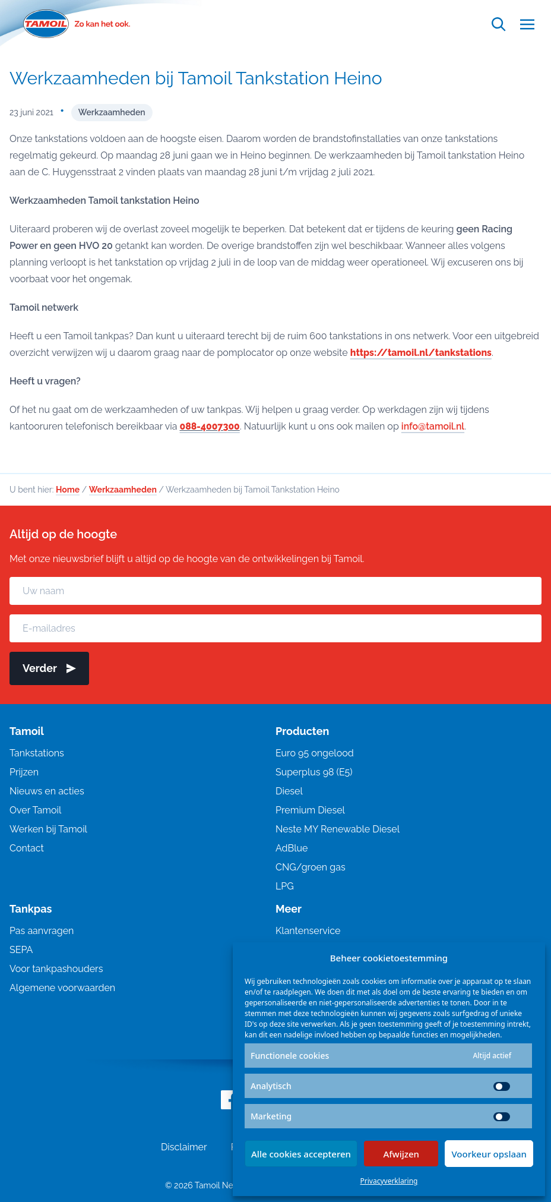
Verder (49, 668)
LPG (285, 886)
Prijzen (24, 772)
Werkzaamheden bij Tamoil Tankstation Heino (196, 78)
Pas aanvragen (42, 930)
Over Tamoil (35, 810)
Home (68, 489)
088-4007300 (210, 426)
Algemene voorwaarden (62, 987)
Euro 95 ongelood (315, 753)
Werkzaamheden (111, 112)
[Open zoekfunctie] (498, 24)
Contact (27, 848)
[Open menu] (527, 24)
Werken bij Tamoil (48, 829)
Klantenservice (308, 930)
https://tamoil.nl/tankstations (422, 352)
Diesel (289, 791)
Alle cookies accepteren (301, 1154)
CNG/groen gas (311, 867)
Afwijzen (401, 1154)
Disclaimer (184, 1147)
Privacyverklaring (389, 1181)
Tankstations (37, 753)
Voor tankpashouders (56, 968)
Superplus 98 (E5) (314, 772)
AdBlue (292, 848)
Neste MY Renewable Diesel (338, 829)
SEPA (21, 949)
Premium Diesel (310, 810)
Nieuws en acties (47, 791)
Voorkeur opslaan (489, 1154)
